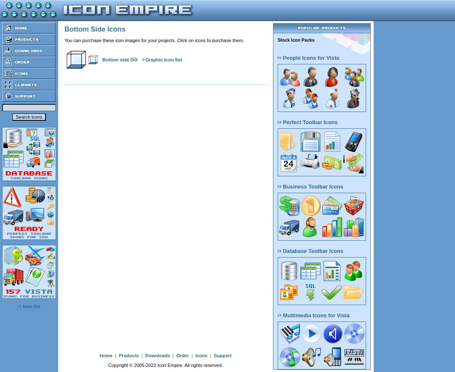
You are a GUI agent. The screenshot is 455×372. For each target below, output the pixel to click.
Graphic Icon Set (163, 59)
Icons (201, 355)
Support (222, 355)
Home (105, 355)
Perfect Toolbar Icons (307, 122)
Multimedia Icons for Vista (314, 315)
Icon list (29, 306)
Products (129, 355)
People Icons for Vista (308, 58)
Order (183, 355)
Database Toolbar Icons (310, 251)
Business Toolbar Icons (310, 186)
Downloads (157, 355)
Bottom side (115, 59)
